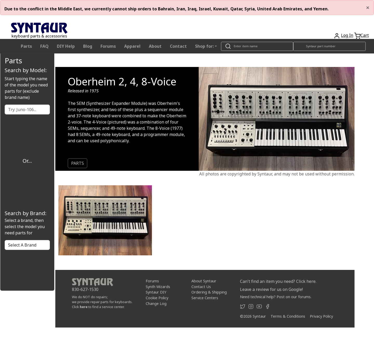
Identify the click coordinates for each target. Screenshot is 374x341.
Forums (108, 46)
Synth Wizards (158, 286)
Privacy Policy (321, 316)
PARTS (77, 163)
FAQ (44, 46)
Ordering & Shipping (209, 292)
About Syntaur (203, 280)
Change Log (156, 303)
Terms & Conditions (288, 316)
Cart (364, 35)
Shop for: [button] (204, 46)
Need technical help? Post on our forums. (275, 296)
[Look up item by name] (257, 46)
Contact (178, 46)
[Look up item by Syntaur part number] (329, 46)
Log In (347, 35)
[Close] (368, 7)
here (84, 306)
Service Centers (204, 297)
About (155, 46)
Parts (26, 46)
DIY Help (66, 46)
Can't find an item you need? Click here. (278, 281)
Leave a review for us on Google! (271, 289)
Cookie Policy (157, 297)
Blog (87, 46)
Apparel (132, 46)
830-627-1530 (85, 289)
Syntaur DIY (156, 292)
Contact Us (201, 286)
